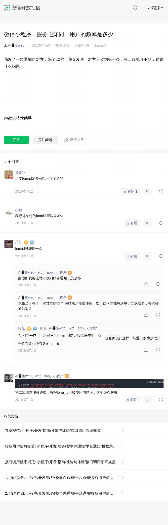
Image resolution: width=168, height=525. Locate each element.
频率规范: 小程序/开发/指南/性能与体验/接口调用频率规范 (53, 430)
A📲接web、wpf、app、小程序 (20, 45)
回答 (16, 140)
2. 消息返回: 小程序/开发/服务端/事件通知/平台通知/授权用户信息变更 (63, 493)
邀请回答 (74, 140)
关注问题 (45, 140)
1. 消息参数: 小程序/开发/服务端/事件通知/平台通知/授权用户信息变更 (63, 477)
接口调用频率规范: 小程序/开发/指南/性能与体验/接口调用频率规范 (60, 462)
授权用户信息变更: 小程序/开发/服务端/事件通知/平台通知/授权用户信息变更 (66, 446)
